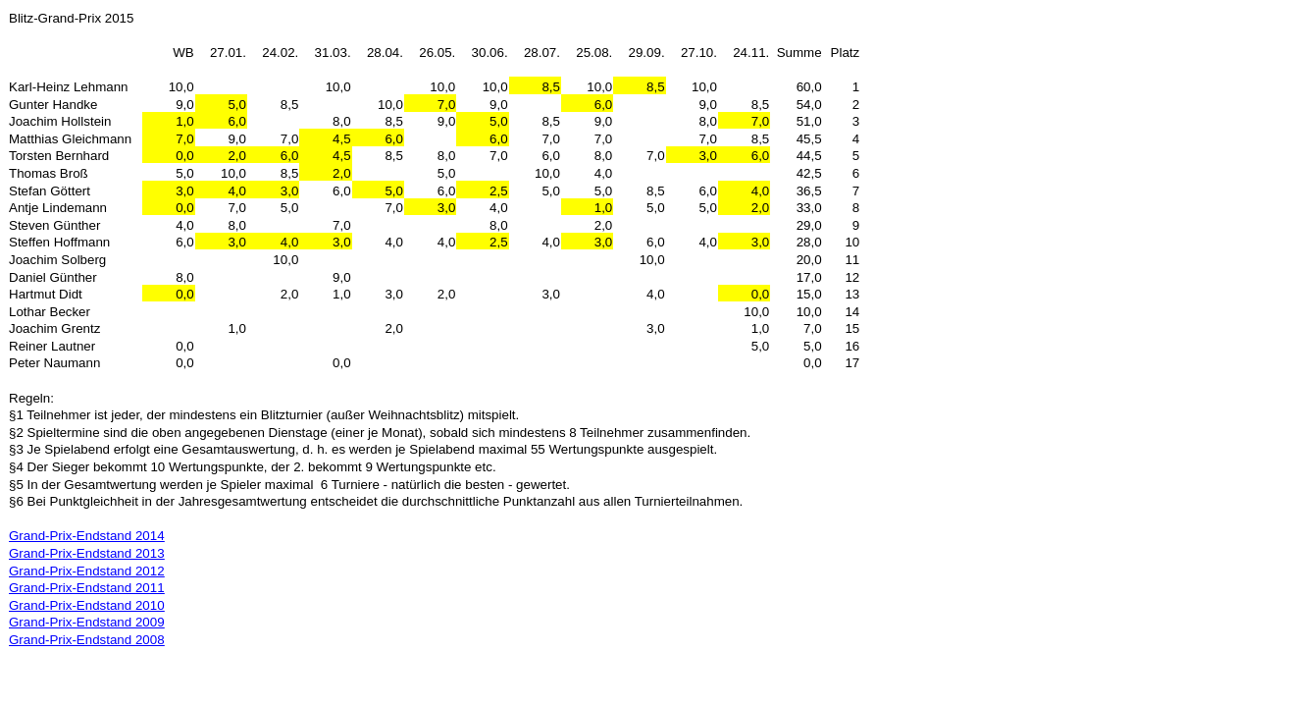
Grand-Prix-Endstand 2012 (87, 571)
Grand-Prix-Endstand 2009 (87, 622)
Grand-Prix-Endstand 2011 (87, 587)
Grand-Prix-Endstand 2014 (87, 535)
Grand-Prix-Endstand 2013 (87, 553)
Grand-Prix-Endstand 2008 (87, 639)
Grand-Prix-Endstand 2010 (87, 605)
